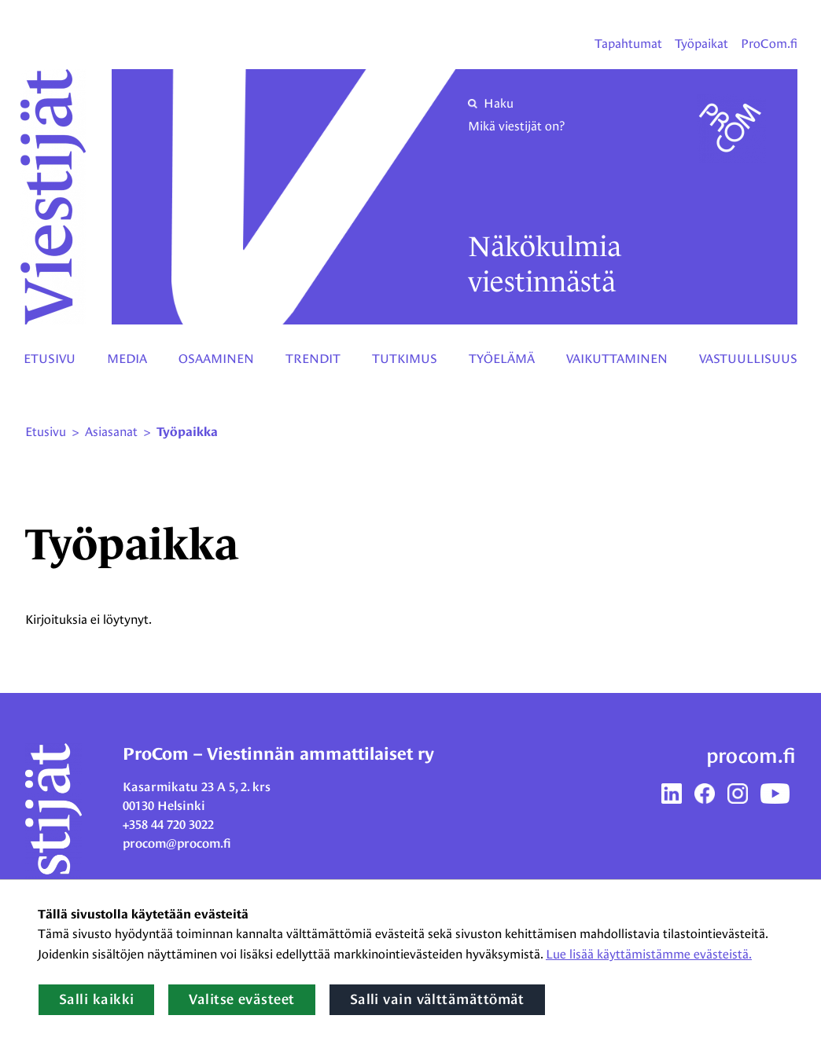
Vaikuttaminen (617, 358)
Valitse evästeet (241, 999)
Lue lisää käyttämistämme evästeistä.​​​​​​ (649, 954)
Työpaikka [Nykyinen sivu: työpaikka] (187, 432)
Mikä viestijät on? (516, 126)
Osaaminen (216, 358)
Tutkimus (404, 358)
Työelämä (502, 358)
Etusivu (49, 358)
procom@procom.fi (177, 843)
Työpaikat (701, 43)
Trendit (313, 358)
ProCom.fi (769, 43)
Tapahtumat (628, 43)
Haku (491, 103)
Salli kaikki (96, 999)
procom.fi (751, 756)
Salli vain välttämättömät (437, 999)
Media (127, 358)
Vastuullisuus (748, 358)
